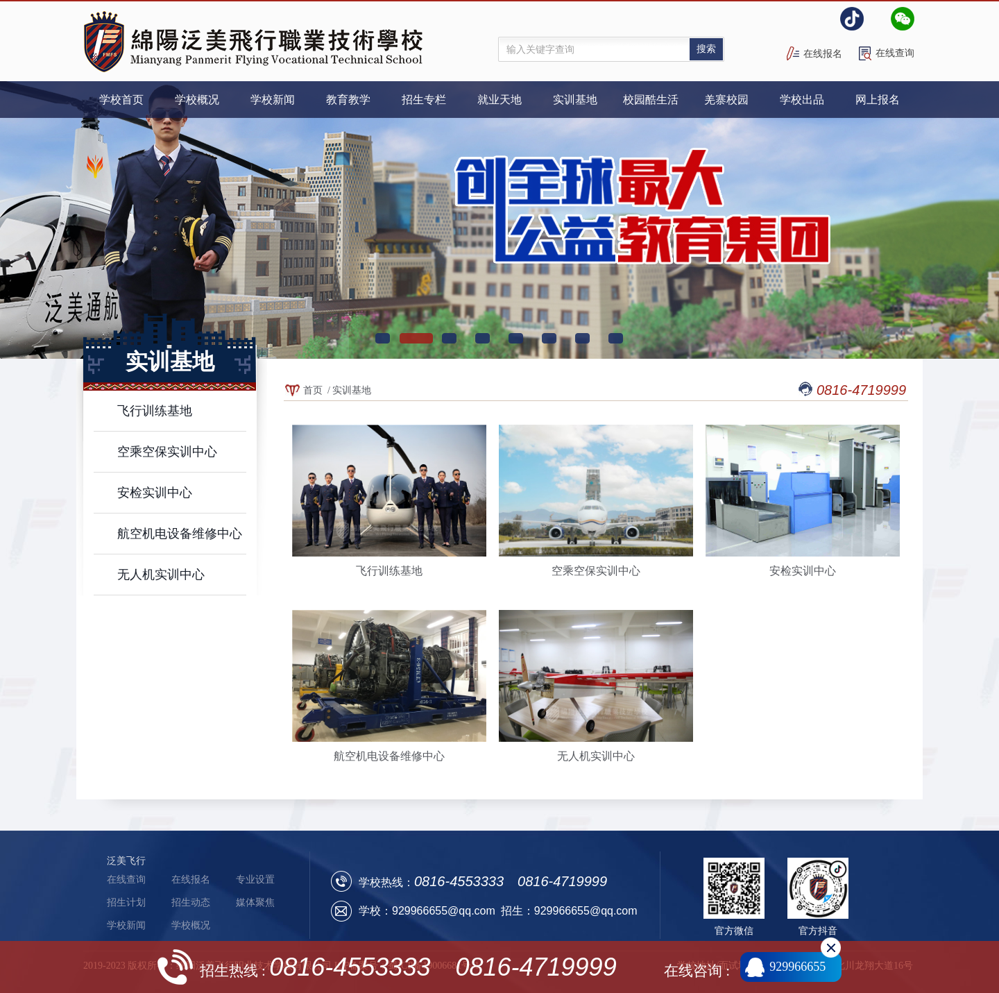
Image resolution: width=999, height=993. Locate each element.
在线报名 (822, 54)
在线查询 (895, 53)
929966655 (797, 967)
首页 (313, 390)
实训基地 (351, 390)
